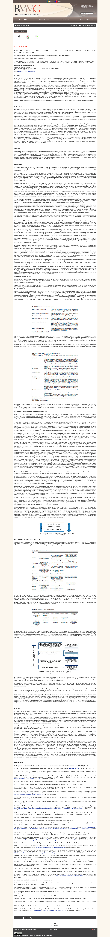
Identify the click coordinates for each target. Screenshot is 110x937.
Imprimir (19, 38)
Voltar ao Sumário (19, 31)
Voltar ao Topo (29, 918)
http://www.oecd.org (74, 768)
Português (51, 1)
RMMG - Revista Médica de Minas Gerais (27, 10)
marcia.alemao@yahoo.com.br (26, 71)
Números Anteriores (44, 19)
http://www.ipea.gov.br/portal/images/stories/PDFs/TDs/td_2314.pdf (48, 910)
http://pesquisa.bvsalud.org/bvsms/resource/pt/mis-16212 (29, 794)
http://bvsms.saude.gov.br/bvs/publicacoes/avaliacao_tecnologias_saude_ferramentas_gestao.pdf (49, 840)
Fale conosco (54, 925)
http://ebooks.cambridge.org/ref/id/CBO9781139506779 (50, 847)
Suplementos (65, 19)
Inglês (59, 1)
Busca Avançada (85, 15)
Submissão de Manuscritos (86, 19)
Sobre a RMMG (23, 19)
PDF (28, 38)
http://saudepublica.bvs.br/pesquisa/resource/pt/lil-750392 (71, 875)
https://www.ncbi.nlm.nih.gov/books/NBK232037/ (27, 778)
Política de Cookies (53, 929)
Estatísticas (36, 38)
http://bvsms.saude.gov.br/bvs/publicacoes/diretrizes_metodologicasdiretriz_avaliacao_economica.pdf (41, 852)
